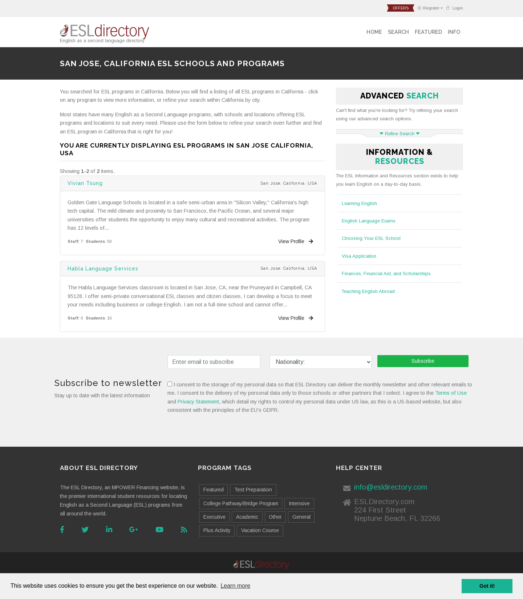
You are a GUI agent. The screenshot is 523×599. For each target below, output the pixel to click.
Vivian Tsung (85, 183)
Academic (247, 517)
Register (428, 8)
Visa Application (359, 256)
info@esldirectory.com (390, 487)
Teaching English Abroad (368, 291)
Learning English (359, 203)
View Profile (295, 241)
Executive (214, 517)
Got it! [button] (487, 586)
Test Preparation (253, 490)
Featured (428, 32)
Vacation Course (260, 530)
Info (454, 32)
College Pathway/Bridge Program (240, 503)
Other (275, 517)
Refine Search (400, 133)
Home (374, 32)
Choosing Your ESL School (371, 238)
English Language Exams (369, 221)
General (301, 517)
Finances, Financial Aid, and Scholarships (386, 273)
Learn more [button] (235, 586)
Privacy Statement (198, 402)
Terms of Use (451, 393)
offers (401, 8)
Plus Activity (217, 530)
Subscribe (422, 361)
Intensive (299, 503)
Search (398, 32)
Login (454, 7)
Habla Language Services (103, 269)
